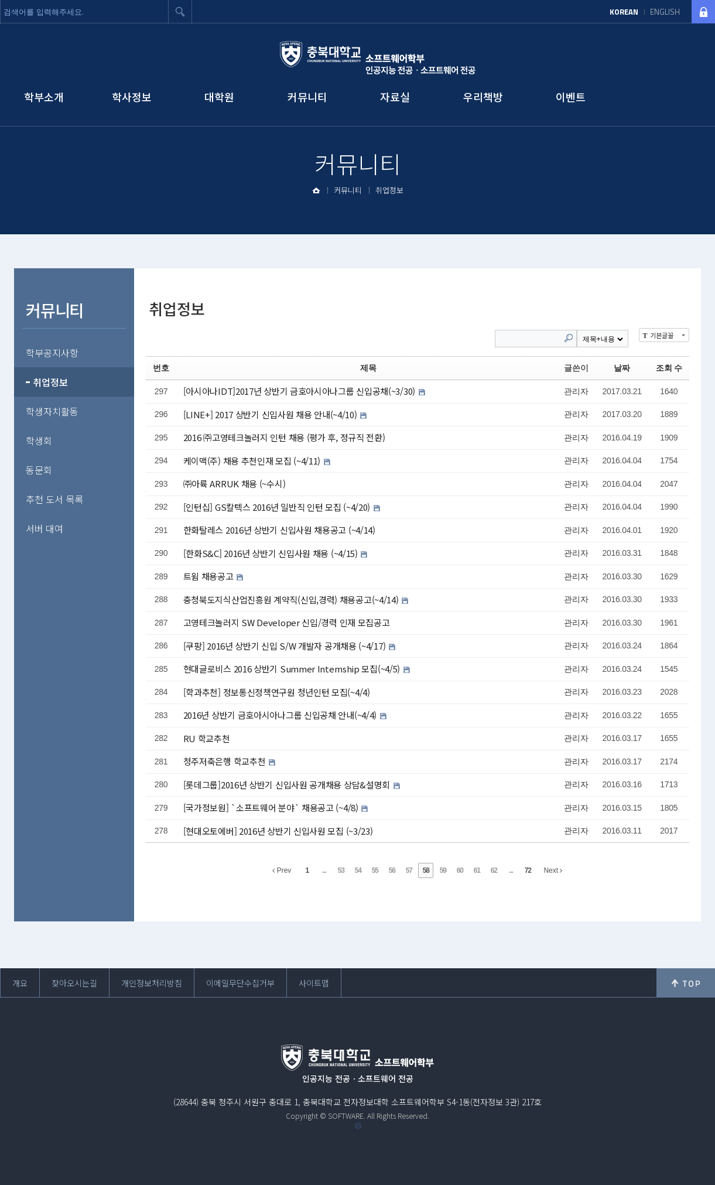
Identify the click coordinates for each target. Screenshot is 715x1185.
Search (568, 338)
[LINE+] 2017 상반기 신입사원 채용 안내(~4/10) (271, 414)
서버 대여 (44, 528)
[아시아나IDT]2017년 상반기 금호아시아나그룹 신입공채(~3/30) (300, 391)
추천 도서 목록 (54, 499)
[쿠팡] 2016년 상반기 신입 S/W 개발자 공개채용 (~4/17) (285, 645)
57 (409, 870)
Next (552, 870)
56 (392, 870)
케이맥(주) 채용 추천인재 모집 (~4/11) (253, 460)
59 (443, 870)
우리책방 (483, 96)
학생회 (39, 440)
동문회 (39, 470)
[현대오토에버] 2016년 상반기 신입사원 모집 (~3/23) (278, 830)
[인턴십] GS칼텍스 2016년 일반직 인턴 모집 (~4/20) (277, 506)
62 (494, 870)
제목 (368, 368)
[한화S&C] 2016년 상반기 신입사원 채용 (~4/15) (271, 553)
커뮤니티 (307, 96)
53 (341, 870)
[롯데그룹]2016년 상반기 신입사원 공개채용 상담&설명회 (287, 784)
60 (460, 870)
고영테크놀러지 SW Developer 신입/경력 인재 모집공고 (286, 622)
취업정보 (389, 190)
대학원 (219, 96)
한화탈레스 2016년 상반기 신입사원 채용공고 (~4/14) (279, 530)
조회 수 (669, 368)
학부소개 (44, 96)
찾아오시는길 (74, 983)
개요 (20, 983)
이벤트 (571, 96)
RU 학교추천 (206, 738)
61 (477, 870)
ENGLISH (665, 12)
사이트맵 (314, 983)
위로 (685, 983)
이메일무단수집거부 (240, 983)
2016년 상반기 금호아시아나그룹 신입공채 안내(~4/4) (281, 715)
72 (528, 870)
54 (358, 870)
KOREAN (624, 12)
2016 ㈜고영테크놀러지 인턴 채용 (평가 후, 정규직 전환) (284, 437)
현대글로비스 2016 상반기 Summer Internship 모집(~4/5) (292, 668)
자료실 (395, 96)
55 (375, 870)
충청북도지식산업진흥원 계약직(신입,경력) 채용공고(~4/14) (292, 599)
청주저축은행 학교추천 (225, 761)
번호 (161, 368)
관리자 (576, 391)
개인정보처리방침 (151, 983)
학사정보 (132, 96)
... (324, 870)
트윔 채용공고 (209, 576)
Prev (281, 870)
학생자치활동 (52, 411)
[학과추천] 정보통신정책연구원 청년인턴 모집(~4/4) (276, 691)
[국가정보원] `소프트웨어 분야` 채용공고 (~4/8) (272, 807)
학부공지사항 (52, 353)
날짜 (622, 368)
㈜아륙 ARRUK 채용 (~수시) (234, 483)
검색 (180, 11)
